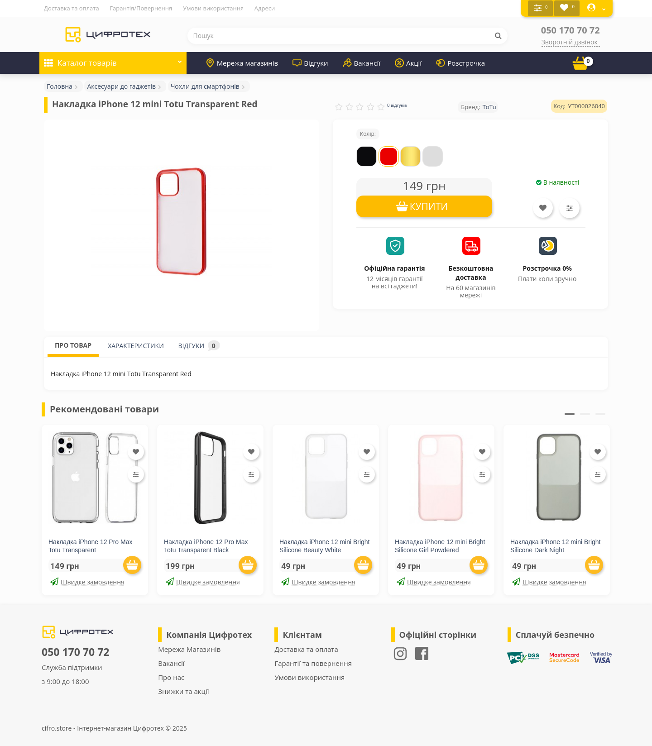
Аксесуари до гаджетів (121, 85)
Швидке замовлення (87, 581)
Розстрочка (460, 62)
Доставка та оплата (71, 8)
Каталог (113, 59)
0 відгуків (397, 104)
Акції (408, 62)
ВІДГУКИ (199, 345)
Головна (59, 85)
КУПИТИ (429, 206)
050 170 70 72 (570, 30)
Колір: (368, 133)
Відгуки (310, 62)
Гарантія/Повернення (141, 8)
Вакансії (361, 62)
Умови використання (213, 8)
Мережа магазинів (242, 62)
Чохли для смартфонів (205, 85)
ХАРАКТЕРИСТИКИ (136, 345)
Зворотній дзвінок (570, 41)
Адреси (264, 8)
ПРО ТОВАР (73, 344)
